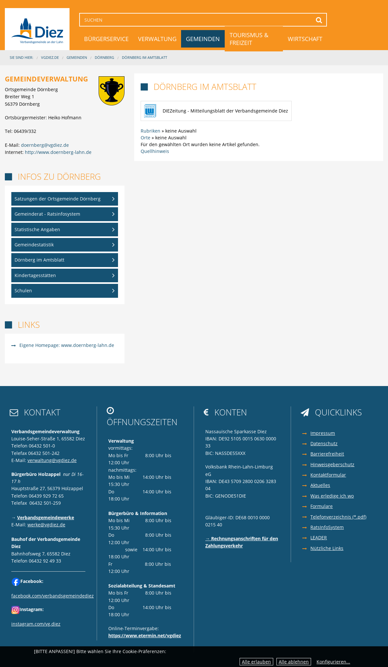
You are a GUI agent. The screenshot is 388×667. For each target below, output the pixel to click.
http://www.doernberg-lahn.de (58, 152)
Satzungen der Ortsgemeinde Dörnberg (58, 199)
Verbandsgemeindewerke (45, 517)
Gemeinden (203, 39)
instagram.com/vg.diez (35, 624)
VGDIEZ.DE (50, 57)
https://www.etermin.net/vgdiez (144, 635)
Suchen (319, 20)
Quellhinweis (155, 151)
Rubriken (150, 131)
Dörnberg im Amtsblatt (144, 57)
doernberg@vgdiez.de (45, 145)
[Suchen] (203, 20)
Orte (145, 137)
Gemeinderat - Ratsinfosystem (47, 214)
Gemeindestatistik (34, 245)
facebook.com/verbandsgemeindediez (52, 596)
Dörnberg (104, 57)
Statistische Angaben (37, 229)
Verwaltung (157, 39)
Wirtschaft (305, 39)
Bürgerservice (106, 39)
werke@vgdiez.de (46, 525)
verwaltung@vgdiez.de (52, 460)
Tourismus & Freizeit (249, 39)
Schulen (23, 290)
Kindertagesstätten (35, 275)
